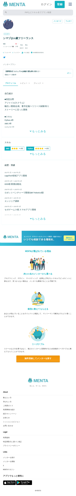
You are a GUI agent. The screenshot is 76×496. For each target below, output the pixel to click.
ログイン (46, 4)
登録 (59, 4)
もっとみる (38, 131)
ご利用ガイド (8, 406)
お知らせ (6, 418)
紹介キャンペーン (10, 414)
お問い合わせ (8, 426)
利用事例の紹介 (9, 410)
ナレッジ (38, 83)
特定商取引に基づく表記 (12, 442)
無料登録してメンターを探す (38, 358)
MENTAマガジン (9, 469)
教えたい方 (7, 398)
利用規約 (6, 438)
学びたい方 (7, 402)
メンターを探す (9, 457)
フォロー (69, 21)
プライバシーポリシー (11, 446)
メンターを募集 (9, 461)
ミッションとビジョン (11, 422)
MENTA (38, 491)
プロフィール (10, 83)
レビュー (25, 83)
